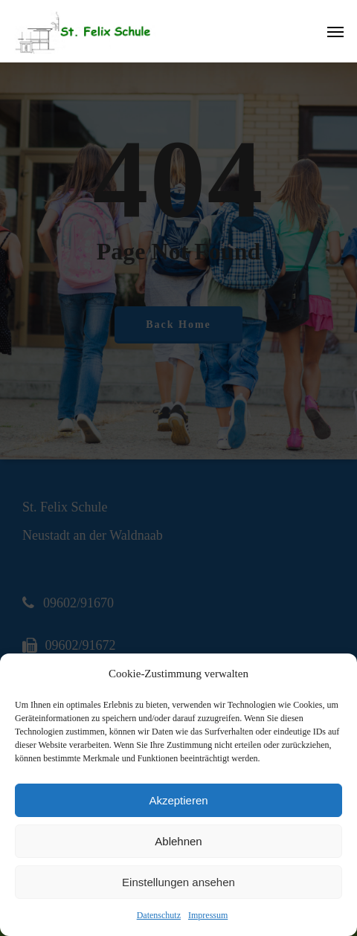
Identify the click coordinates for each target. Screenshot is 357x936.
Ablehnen (178, 841)
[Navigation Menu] (335, 31)
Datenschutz (159, 915)
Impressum (208, 915)
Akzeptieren (178, 800)
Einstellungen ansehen (178, 882)
